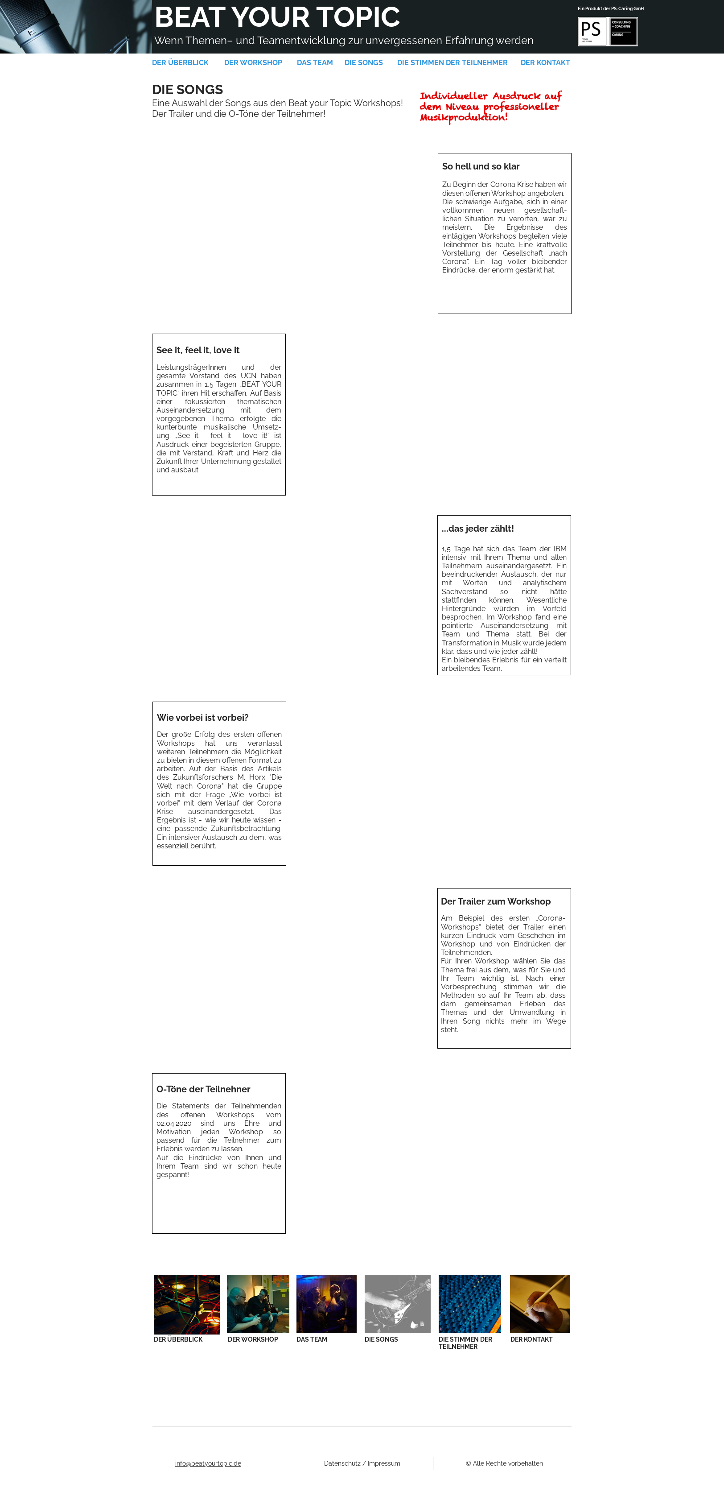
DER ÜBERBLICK (180, 62)
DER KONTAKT (545, 62)
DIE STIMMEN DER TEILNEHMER (452, 62)
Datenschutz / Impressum (362, 1463)
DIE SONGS (364, 62)
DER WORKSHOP (253, 62)
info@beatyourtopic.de (208, 1463)
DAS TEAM (315, 62)
